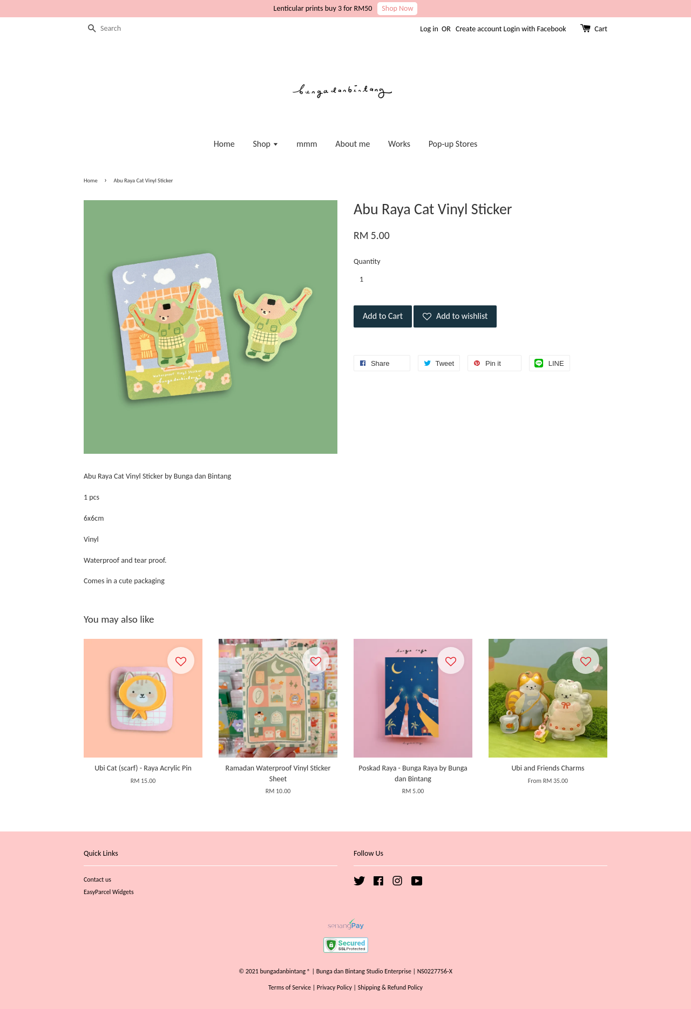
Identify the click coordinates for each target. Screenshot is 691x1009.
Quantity (367, 261)
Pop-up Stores (453, 144)
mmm (306, 144)
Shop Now (397, 8)
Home (224, 144)
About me (352, 144)
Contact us (97, 879)
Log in (429, 28)
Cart (600, 28)
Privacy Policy (334, 987)
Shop (265, 144)
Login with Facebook (535, 28)
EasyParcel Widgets (109, 892)
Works (399, 144)
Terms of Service (289, 987)
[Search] (116, 29)
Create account (479, 28)
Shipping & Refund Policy (390, 987)
